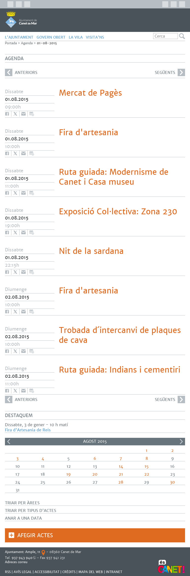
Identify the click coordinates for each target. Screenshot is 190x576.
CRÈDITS (68, 572)
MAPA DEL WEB (90, 572)
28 (120, 482)
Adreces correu (16, 562)
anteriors (21, 72)
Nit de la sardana (91, 251)
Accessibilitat (47, 572)
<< (8, 441)
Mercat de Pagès (90, 93)
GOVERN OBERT (51, 37)
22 (146, 474)
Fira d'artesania (88, 132)
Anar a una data (23, 518)
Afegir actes (35, 535)
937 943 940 (22, 558)
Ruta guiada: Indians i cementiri (119, 370)
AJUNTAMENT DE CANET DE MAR (21, 19)
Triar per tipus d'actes (30, 510)
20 (94, 474)
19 (68, 474)
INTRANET (114, 572)
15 (146, 466)
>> (181, 441)
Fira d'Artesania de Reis (28, 430)
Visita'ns (95, 37)
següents (170, 72)
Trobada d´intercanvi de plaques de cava (120, 335)
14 (121, 466)
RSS (8, 572)
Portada (11, 43)
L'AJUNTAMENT (19, 37)
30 (172, 482)
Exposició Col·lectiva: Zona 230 (118, 212)
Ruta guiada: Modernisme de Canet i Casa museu (113, 177)
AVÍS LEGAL (23, 572)
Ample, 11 (32, 552)
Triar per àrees (22, 503)
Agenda (27, 43)
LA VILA (76, 37)
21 (121, 474)
